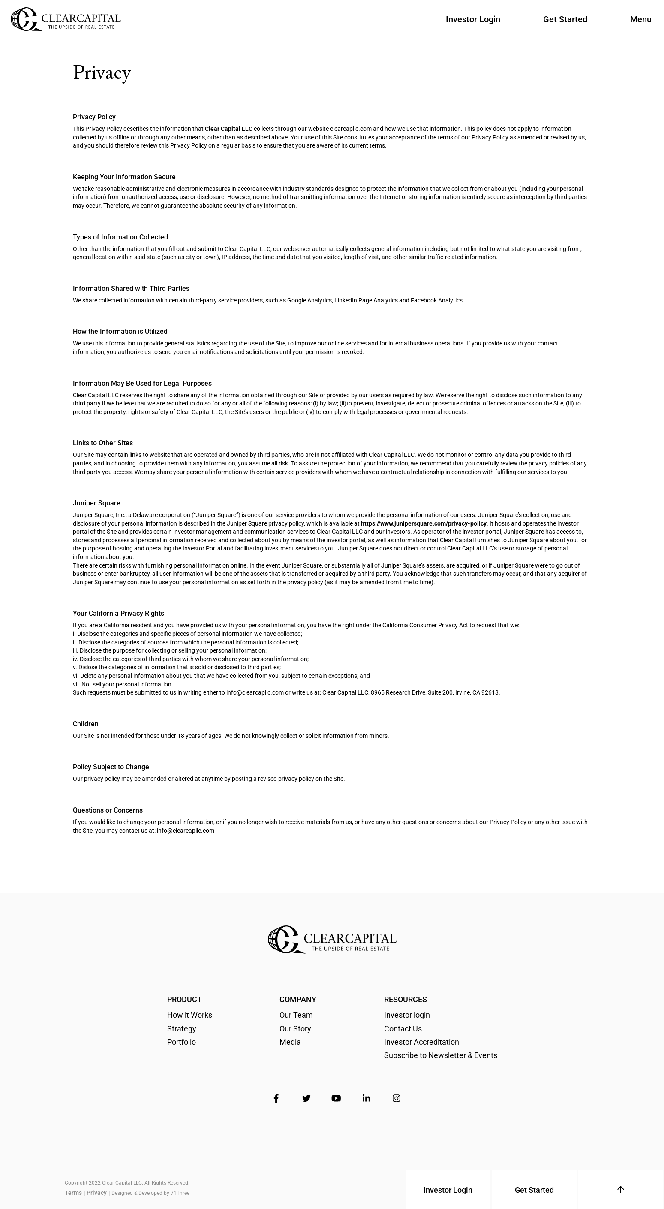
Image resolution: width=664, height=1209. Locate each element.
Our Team (296, 1014)
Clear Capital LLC (228, 128)
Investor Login (473, 19)
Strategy (181, 1028)
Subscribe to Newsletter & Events (440, 1055)
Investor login (407, 1014)
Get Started (565, 19)
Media (290, 1041)
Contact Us (403, 1028)
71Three (180, 1193)
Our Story (295, 1028)
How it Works (189, 1014)
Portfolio (181, 1041)
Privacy (97, 1192)
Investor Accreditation (421, 1041)
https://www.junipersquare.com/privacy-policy (424, 523)
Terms (73, 1192)
